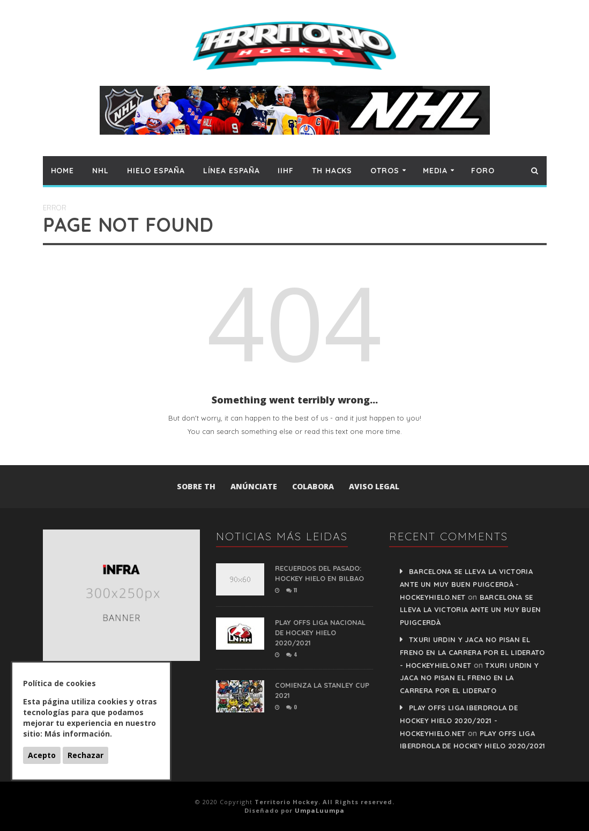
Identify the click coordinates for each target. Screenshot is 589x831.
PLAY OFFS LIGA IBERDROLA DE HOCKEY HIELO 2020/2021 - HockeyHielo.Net (459, 720)
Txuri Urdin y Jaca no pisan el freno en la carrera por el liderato (469, 678)
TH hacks (332, 170)
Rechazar (85, 755)
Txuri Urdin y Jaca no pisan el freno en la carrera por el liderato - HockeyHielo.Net (472, 652)
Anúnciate (253, 486)
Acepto (42, 755)
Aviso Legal (374, 486)
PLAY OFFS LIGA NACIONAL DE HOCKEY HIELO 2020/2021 (320, 632)
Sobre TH (196, 486)
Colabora (313, 486)
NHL (100, 170)
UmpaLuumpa (320, 810)
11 (291, 590)
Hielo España (156, 170)
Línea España (231, 170)
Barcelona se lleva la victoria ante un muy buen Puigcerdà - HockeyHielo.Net (466, 584)
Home (62, 170)
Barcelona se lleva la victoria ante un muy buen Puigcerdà (470, 610)
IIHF (286, 170)
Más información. (78, 734)
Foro (483, 170)
